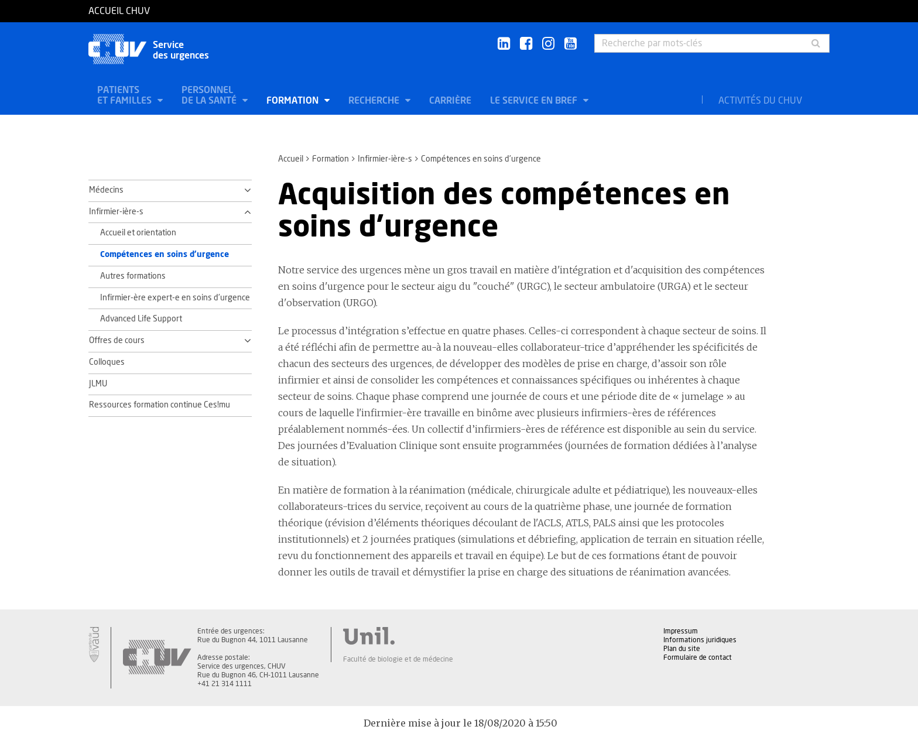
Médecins (106, 190)
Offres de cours (117, 341)
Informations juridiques (700, 639)
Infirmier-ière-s (385, 159)
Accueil (290, 159)
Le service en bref (535, 100)
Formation (293, 100)
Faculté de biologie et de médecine (398, 659)
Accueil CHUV (119, 11)
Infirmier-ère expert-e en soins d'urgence (175, 298)
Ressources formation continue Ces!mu (159, 405)
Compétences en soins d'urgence (164, 255)
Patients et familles (125, 95)
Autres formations (133, 276)
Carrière (450, 100)
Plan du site (681, 648)
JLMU (98, 384)
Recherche (375, 100)
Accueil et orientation (138, 233)
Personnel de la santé (210, 95)
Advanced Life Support (141, 319)
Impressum (680, 631)
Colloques (107, 362)
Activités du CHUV (760, 100)
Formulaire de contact (697, 657)
